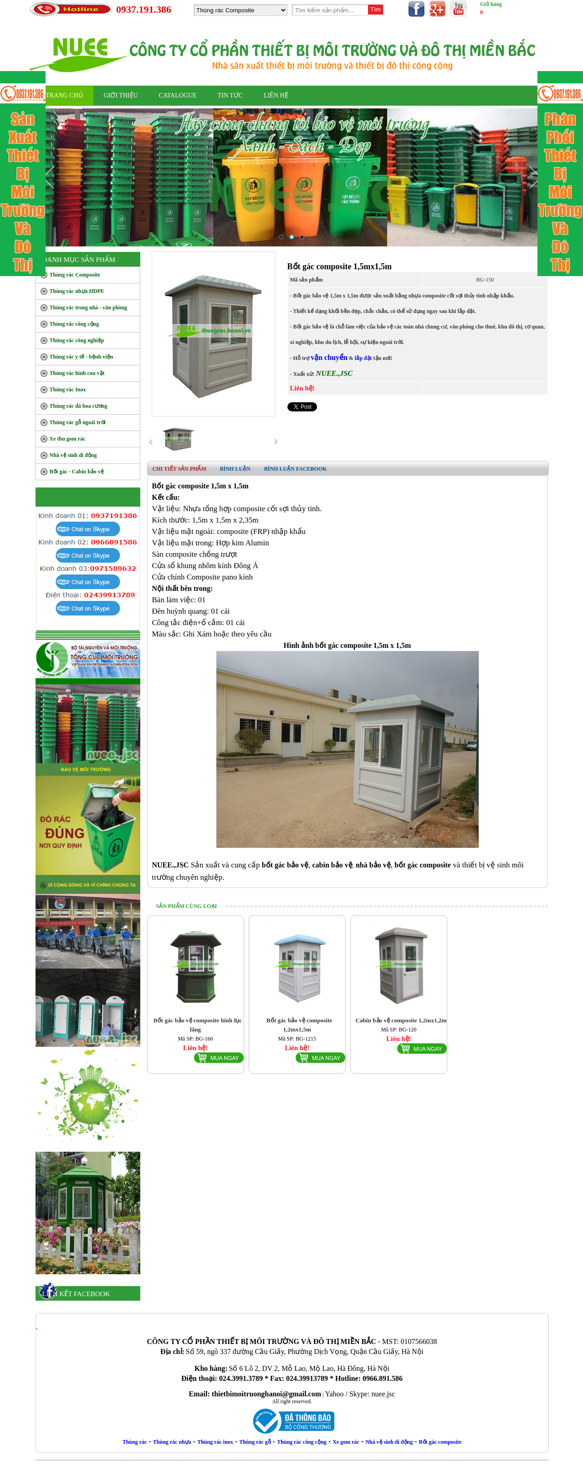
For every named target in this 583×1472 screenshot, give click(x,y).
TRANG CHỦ (64, 95)
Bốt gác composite (440, 1442)
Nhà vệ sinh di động (389, 1442)
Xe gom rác (345, 1442)
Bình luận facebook (295, 469)
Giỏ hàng (491, 4)
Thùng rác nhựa (172, 1442)
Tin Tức (230, 95)
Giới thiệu (121, 95)
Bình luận (235, 469)
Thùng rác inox (215, 1442)
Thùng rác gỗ (255, 1442)
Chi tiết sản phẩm (179, 469)
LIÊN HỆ (276, 95)
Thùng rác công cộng (302, 1442)
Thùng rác (135, 1442)
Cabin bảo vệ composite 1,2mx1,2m (400, 1020)
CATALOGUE (178, 95)
